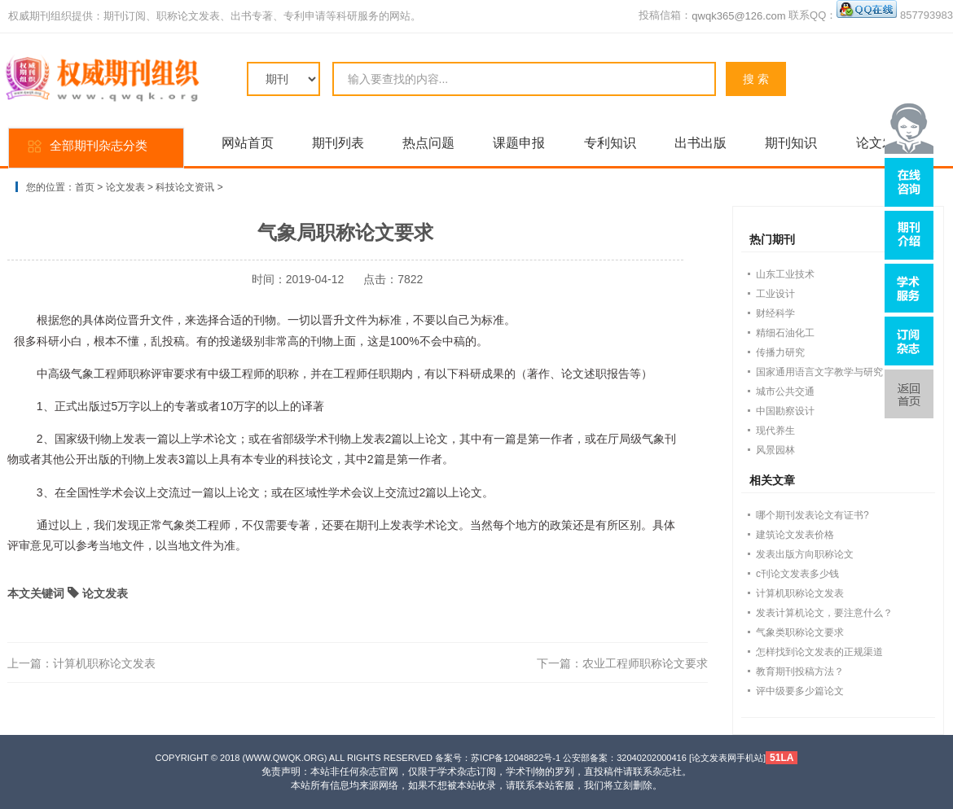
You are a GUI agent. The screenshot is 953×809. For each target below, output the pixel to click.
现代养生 (775, 430)
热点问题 (428, 143)
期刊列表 (338, 143)
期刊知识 (791, 143)
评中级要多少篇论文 (800, 691)
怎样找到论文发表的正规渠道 (819, 652)
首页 (84, 187)
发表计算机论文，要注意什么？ (824, 613)
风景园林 (775, 450)
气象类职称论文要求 (800, 632)
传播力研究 (780, 352)
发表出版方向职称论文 (805, 554)
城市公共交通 (785, 391)
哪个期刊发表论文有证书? (812, 515)
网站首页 (248, 143)
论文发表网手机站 (727, 758)
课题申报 (519, 143)
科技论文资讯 (185, 187)
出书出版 (700, 143)
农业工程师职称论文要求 (645, 663)
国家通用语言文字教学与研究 (819, 372)
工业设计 (775, 294)
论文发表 (125, 187)
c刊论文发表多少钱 (797, 573)
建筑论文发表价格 (795, 534)
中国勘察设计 (785, 411)
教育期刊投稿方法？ (800, 671)
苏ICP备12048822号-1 (515, 758)
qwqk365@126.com (738, 16)
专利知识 (610, 143)
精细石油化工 (785, 333)
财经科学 (775, 313)
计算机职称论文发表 (104, 663)
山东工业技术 (785, 274)
